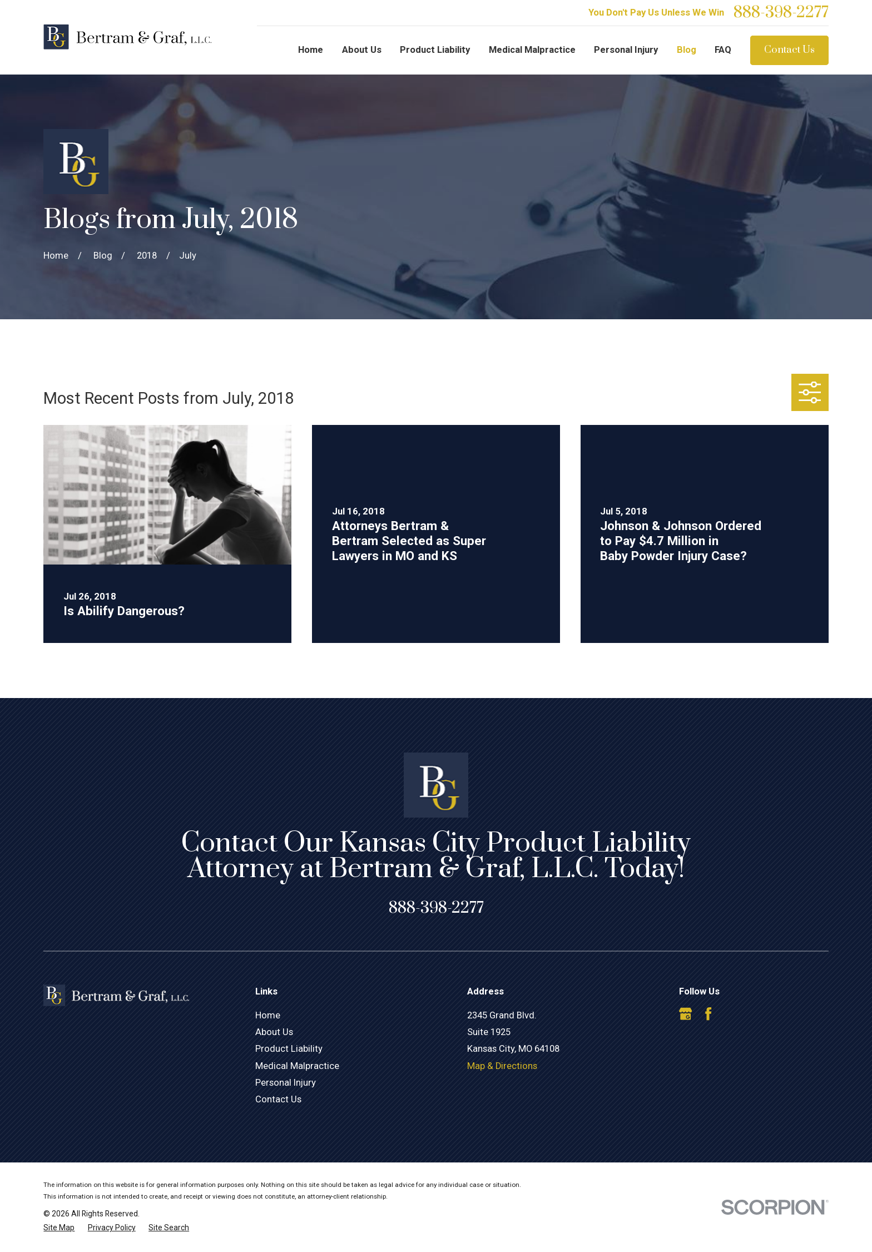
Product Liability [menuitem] (435, 49)
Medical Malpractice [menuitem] (532, 49)
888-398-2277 (781, 13)
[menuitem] (59, 1228)
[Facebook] (708, 1013)
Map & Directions (502, 1066)
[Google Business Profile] (685, 1013)
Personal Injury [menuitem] (626, 49)
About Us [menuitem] (362, 49)
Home (267, 1015)
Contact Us (789, 49)
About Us (274, 1032)
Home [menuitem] (310, 49)
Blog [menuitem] (686, 49)
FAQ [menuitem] (723, 49)
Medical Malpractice (297, 1066)
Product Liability (289, 1048)
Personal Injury (285, 1082)
